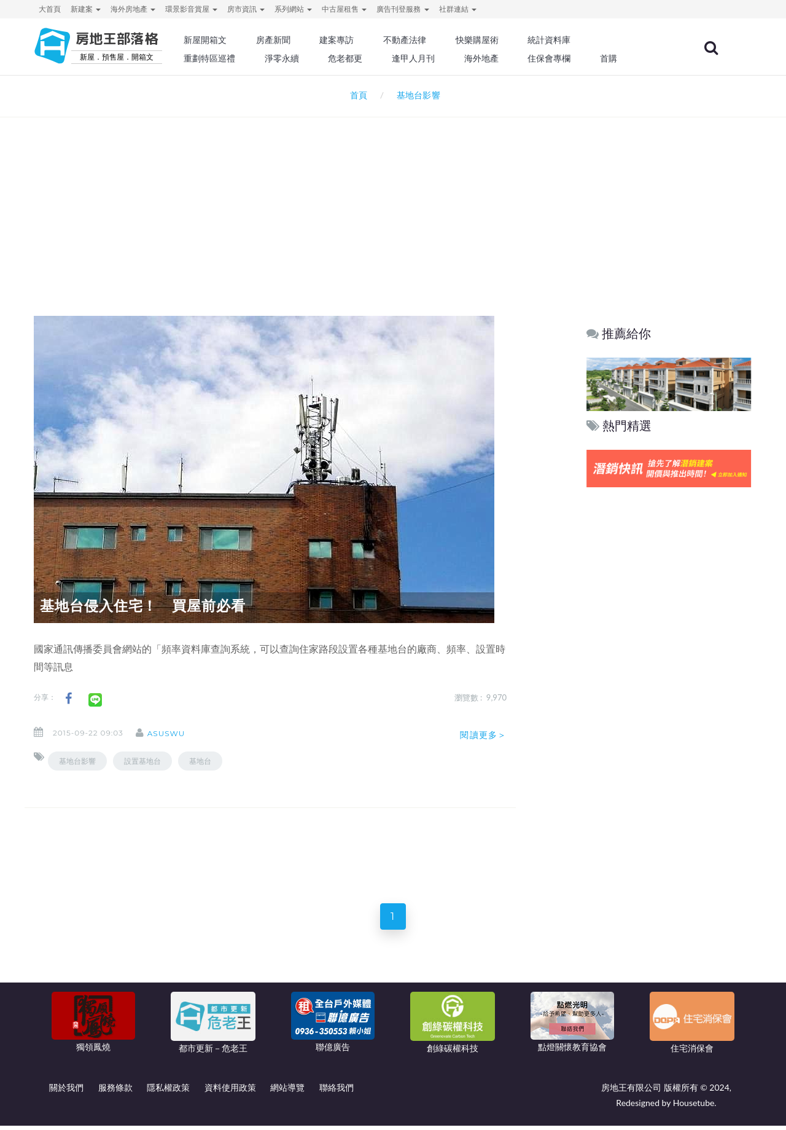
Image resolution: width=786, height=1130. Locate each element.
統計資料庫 (573, 39)
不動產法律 (432, 39)
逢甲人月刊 (441, 58)
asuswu (174, 733)
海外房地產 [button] (133, 9)
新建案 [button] (86, 9)
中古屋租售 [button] (344, 9)
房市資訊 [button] (246, 9)
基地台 (200, 761)
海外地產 (507, 58)
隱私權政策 (168, 1091)
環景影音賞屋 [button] (191, 9)
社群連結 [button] (458, 9)
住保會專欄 (573, 58)
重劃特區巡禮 (243, 58)
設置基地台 (142, 761)
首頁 (356, 95)
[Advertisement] (393, 200)
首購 (631, 58)
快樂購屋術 (502, 39)
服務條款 (115, 1091)
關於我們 (66, 1091)
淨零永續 (313, 58)
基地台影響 (77, 761)
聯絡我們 (336, 1091)
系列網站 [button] (293, 9)
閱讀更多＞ (483, 734)
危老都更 (375, 58)
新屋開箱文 (238, 39)
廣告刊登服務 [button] (402, 9)
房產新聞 (304, 39)
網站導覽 (287, 1091)
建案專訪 (366, 39)
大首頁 (50, 9)
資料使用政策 (230, 1091)
